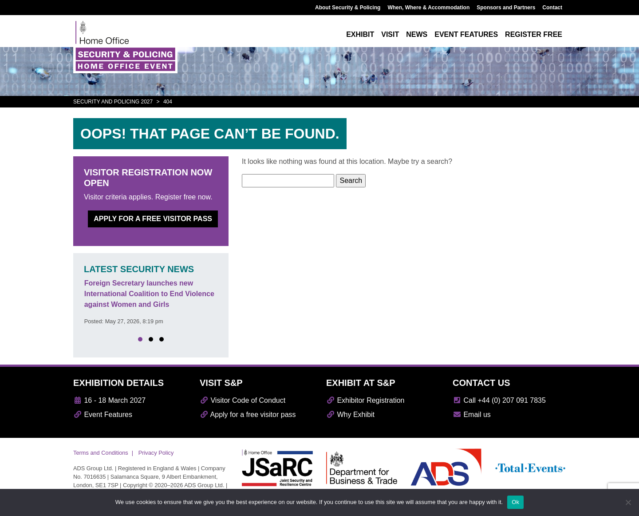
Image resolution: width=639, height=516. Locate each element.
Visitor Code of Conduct (242, 400)
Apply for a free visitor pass (153, 218)
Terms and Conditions (100, 452)
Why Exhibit (350, 414)
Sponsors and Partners (506, 7)
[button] (140, 339)
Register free (533, 34)
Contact (552, 7)
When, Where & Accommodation (428, 7)
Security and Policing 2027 (113, 102)
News (416, 34)
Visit (390, 34)
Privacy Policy (156, 452)
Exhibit (360, 34)
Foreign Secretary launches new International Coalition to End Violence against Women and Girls (149, 293)
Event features (466, 34)
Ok (515, 502)
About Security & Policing (347, 7)
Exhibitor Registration (365, 400)
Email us (472, 414)
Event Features (102, 414)
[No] (627, 502)
